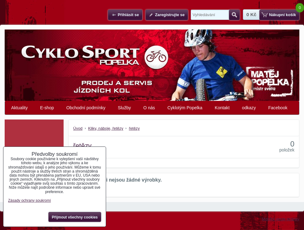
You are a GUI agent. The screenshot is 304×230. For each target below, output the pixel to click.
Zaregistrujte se (170, 14)
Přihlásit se (128, 14)
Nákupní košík (282, 14)
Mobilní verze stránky (280, 219)
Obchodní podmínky (85, 107)
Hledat (234, 15)
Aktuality (19, 107)
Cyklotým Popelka (185, 107)
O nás (149, 107)
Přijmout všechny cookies (75, 217)
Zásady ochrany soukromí (29, 200)
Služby (124, 107)
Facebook (278, 107)
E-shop (47, 107)
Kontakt (222, 107)
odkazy (249, 107)
